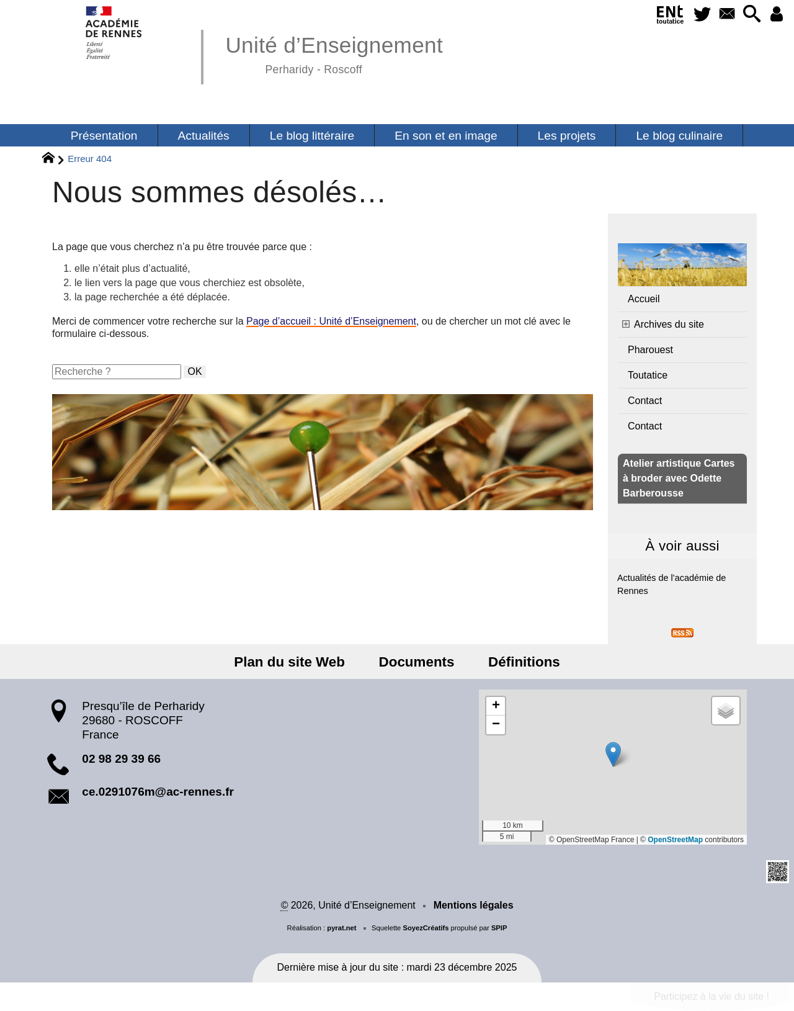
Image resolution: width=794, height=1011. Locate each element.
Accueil (644, 299)
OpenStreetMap (675, 839)
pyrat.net (341, 928)
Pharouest (650, 349)
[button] (751, 14)
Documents (417, 662)
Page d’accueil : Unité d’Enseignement (331, 321)
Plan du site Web (291, 662)
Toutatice (647, 375)
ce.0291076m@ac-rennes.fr (158, 791)
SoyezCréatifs (425, 928)
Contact (645, 400)
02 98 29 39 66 (121, 758)
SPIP (499, 928)
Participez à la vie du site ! (711, 996)
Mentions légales (474, 905)
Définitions (522, 662)
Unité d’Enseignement (334, 53)
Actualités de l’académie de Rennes (671, 584)
